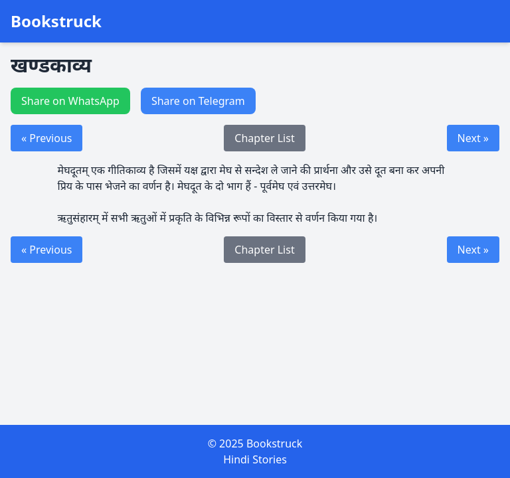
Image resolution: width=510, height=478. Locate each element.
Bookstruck (56, 21)
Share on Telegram (198, 101)
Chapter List (264, 138)
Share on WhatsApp (70, 101)
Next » (473, 138)
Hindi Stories (255, 459)
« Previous (46, 138)
